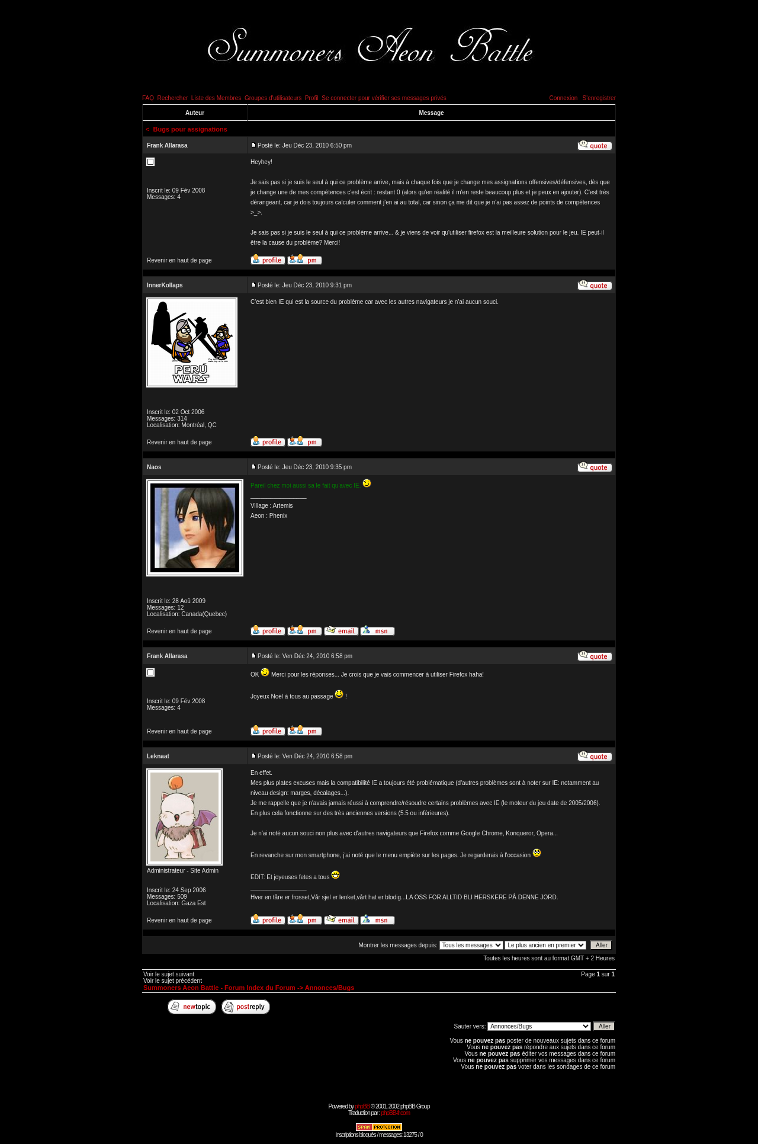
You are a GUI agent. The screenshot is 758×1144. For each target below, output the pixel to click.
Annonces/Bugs (330, 987)
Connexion (563, 98)
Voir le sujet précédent (172, 981)
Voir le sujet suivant (168, 974)
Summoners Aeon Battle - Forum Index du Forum (219, 987)
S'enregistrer (599, 98)
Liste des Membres (216, 98)
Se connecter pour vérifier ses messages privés (384, 98)
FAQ (148, 98)
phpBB (362, 1106)
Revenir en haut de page (179, 260)
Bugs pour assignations (190, 129)
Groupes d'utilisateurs (273, 98)
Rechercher (173, 98)
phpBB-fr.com (395, 1113)
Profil (312, 98)
